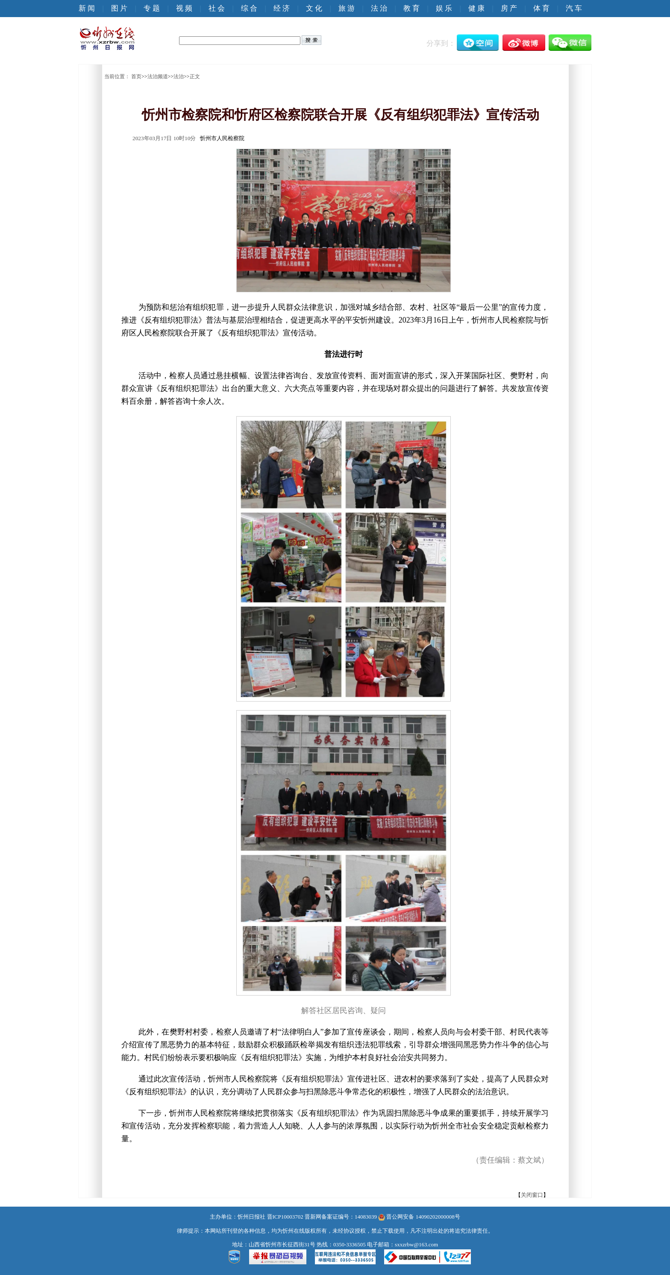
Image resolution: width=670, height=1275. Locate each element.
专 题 (152, 8)
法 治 (379, 8)
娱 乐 (444, 8)
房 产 (509, 8)
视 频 (184, 8)
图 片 (119, 8)
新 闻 (87, 8)
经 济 (281, 8)
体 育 (541, 8)
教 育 (411, 8)
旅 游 (346, 8)
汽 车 (574, 8)
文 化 (314, 8)
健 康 (476, 8)
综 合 (249, 8)
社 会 (217, 8)
